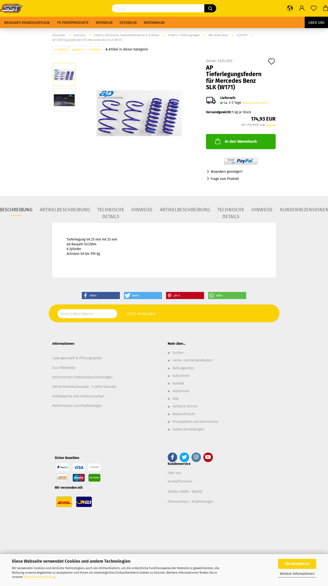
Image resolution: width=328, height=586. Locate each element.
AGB (175, 399)
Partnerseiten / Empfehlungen (190, 502)
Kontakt (178, 383)
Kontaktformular (180, 481)
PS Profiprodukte (73, 22)
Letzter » (95, 50)
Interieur (104, 22)
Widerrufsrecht (183, 414)
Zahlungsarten (183, 368)
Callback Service (184, 406)
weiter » (78, 50)
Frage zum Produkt (225, 179)
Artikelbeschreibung (65, 209)
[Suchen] (210, 8)
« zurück (61, 50)
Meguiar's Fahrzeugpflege (27, 22)
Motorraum (154, 22)
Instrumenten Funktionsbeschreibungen (82, 377)
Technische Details (110, 211)
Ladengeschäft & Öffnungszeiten (77, 358)
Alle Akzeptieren (297, 564)
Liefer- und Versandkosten (192, 360)
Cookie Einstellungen (188, 429)
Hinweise (142, 209)
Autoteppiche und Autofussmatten (78, 396)
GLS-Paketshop (63, 368)
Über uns (316, 22)
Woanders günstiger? (226, 172)
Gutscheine (181, 376)
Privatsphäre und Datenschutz (195, 422)
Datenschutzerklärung (39, 577)
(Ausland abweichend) (255, 102)
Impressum (180, 391)
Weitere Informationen (297, 574)
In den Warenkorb (235, 141)
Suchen (178, 353)
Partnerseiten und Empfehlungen (77, 406)
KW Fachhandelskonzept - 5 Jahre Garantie (84, 387)
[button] (101, 295)
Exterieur (128, 22)
